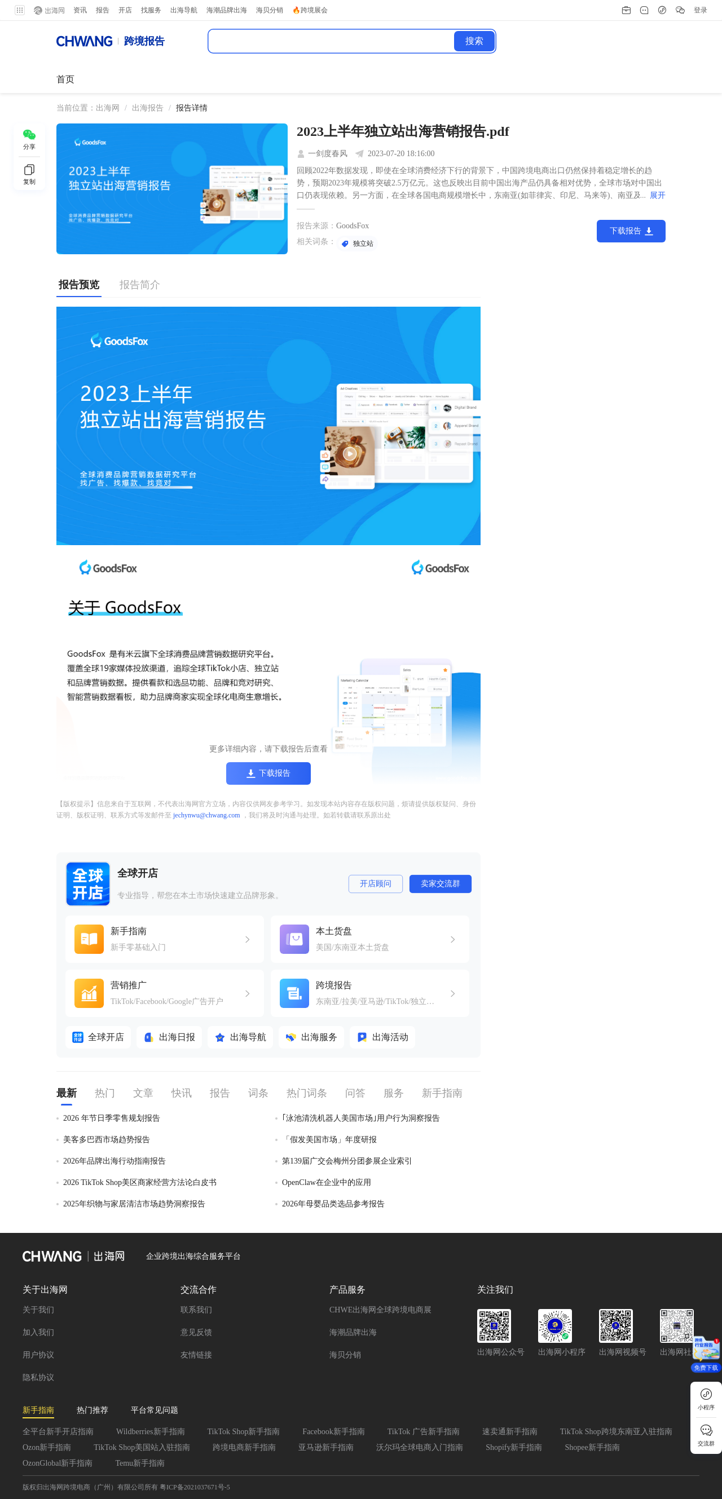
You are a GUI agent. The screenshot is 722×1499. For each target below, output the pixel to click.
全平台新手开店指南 (58, 1431)
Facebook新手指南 (333, 1431)
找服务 (150, 10)
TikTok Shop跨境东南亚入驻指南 (616, 1431)
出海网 (108, 108)
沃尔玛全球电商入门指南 (419, 1447)
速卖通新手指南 (510, 1431)
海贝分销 (345, 1355)
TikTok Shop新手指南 (244, 1431)
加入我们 (38, 1332)
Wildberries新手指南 (150, 1431)
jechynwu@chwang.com (206, 815)
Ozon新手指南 (47, 1447)
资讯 (79, 10)
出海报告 (148, 108)
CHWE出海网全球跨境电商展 (380, 1310)
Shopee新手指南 (592, 1447)
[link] (108, 108)
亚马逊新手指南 (326, 1447)
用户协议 (38, 1355)
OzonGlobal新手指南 (58, 1463)
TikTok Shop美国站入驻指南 (142, 1447)
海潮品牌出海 (353, 1332)
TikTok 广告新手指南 (424, 1431)
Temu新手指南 (140, 1463)
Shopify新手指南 (514, 1447)
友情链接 (196, 1355)
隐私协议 (38, 1377)
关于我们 (38, 1310)
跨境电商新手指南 (244, 1447)
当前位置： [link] (76, 108)
